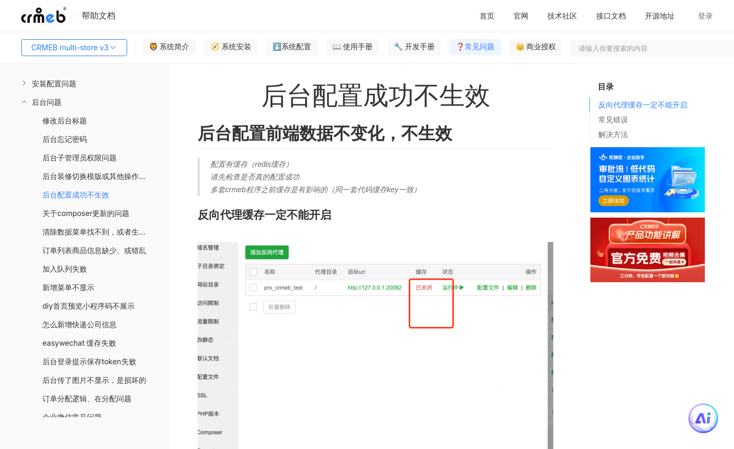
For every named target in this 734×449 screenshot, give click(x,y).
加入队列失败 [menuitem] (64, 268)
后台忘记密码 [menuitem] (64, 138)
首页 (487, 15)
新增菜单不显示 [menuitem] (68, 287)
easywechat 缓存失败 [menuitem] (79, 342)
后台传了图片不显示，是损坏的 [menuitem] (94, 379)
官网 (521, 15)
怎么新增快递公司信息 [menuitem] (79, 324)
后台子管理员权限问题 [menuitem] (79, 157)
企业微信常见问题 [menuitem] (72, 416)
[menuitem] (85, 83)
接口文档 (611, 15)
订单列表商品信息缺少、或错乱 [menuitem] (94, 250)
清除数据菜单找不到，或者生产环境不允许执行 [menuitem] (106, 231)
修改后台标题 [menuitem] (64, 120)
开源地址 (660, 15)
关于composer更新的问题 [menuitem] (85, 213)
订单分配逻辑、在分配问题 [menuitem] (86, 398)
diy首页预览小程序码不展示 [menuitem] (88, 305)
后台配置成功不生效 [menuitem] (75, 194)
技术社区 (562, 15)
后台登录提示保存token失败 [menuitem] (89, 361)
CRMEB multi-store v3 (74, 47)
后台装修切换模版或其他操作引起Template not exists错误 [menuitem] (106, 176)
